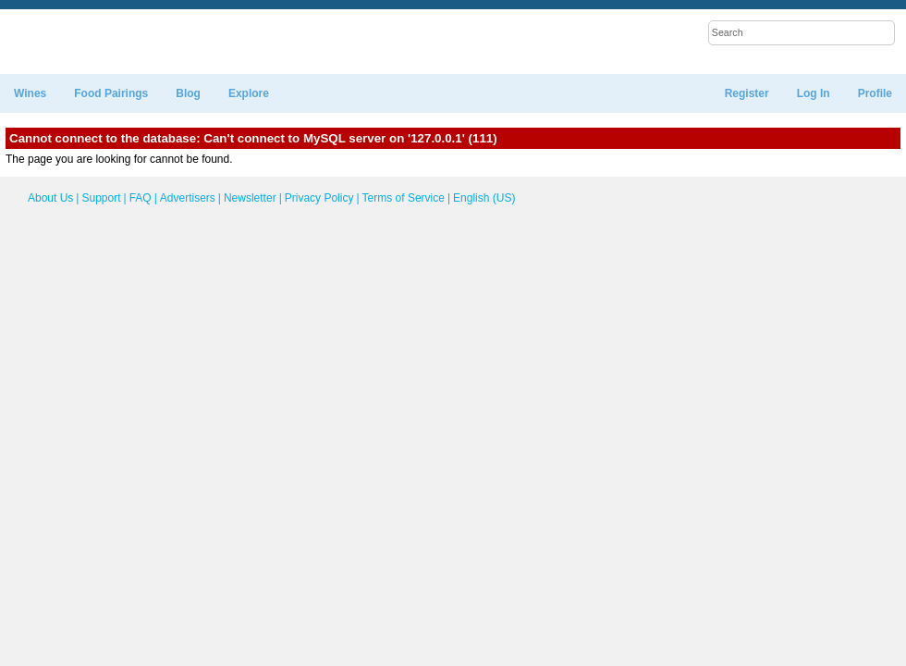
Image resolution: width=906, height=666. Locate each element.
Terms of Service (403, 197)
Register (747, 93)
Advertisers (187, 197)
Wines (30, 93)
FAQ (140, 197)
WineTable (87, 42)
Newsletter (250, 197)
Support (100, 197)
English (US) (482, 197)
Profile (875, 93)
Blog (188, 93)
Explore (248, 93)
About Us (50, 197)
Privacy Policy (319, 197)
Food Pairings (111, 93)
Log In (813, 93)
